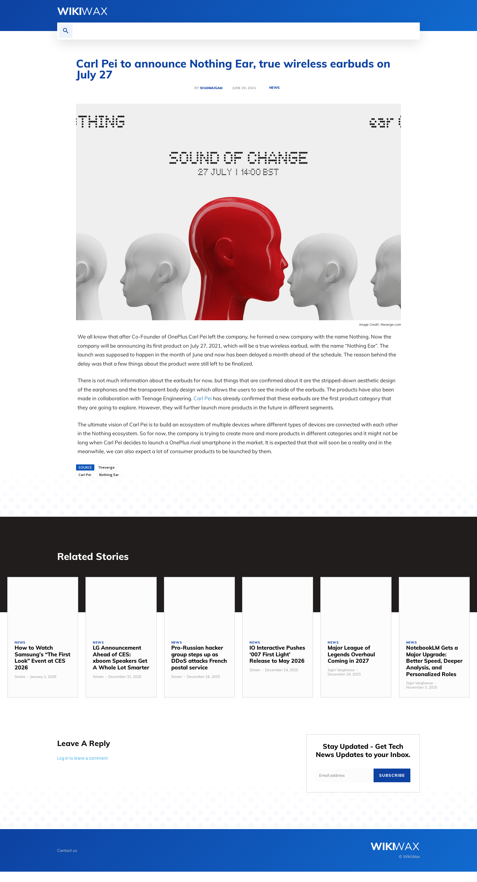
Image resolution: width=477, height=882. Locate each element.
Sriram (20, 677)
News (275, 87)
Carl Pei (202, 398)
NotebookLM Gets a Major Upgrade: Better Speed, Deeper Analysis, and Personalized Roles (434, 662)
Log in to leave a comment (82, 759)
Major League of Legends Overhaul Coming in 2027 (351, 655)
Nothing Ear (109, 474)
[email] (344, 785)
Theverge (106, 467)
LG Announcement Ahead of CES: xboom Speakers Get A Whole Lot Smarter (121, 658)
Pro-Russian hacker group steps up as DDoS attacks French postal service (199, 658)
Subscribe (392, 785)
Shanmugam (210, 88)
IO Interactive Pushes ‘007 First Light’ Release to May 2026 (277, 655)
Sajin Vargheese (341, 671)
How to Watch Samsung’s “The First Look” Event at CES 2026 (42, 658)
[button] (65, 31)
